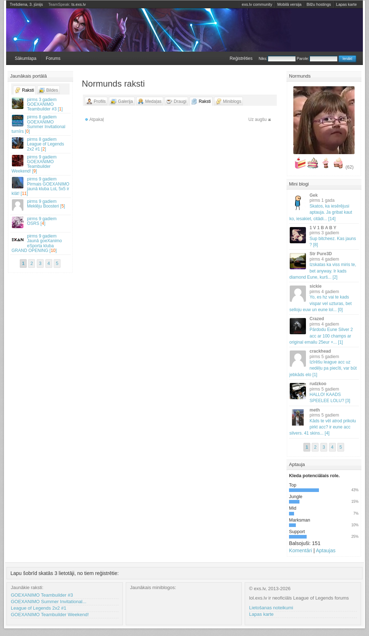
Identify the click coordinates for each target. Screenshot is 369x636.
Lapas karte (346, 4)
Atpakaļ (96, 119)
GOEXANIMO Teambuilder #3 (42, 595)
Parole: (317, 58)
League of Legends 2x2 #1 (38, 608)
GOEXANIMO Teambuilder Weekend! (50, 614)
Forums (53, 58)
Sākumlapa (25, 58)
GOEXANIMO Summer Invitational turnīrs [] (41, 124)
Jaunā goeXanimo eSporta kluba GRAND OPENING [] (41, 243)
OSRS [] (41, 222)
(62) (350, 167)
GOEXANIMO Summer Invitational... (48, 601)
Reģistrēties (241, 58)
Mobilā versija (289, 4)
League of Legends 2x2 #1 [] (41, 144)
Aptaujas (325, 550)
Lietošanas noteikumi (271, 607)
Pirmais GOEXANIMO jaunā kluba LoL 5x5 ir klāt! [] (41, 186)
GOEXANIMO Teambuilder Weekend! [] (41, 164)
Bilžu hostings (319, 4)
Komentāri (300, 550)
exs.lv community (257, 4)
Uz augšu (257, 119)
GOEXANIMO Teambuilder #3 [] (41, 104)
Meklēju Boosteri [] (41, 205)
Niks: (277, 58)
